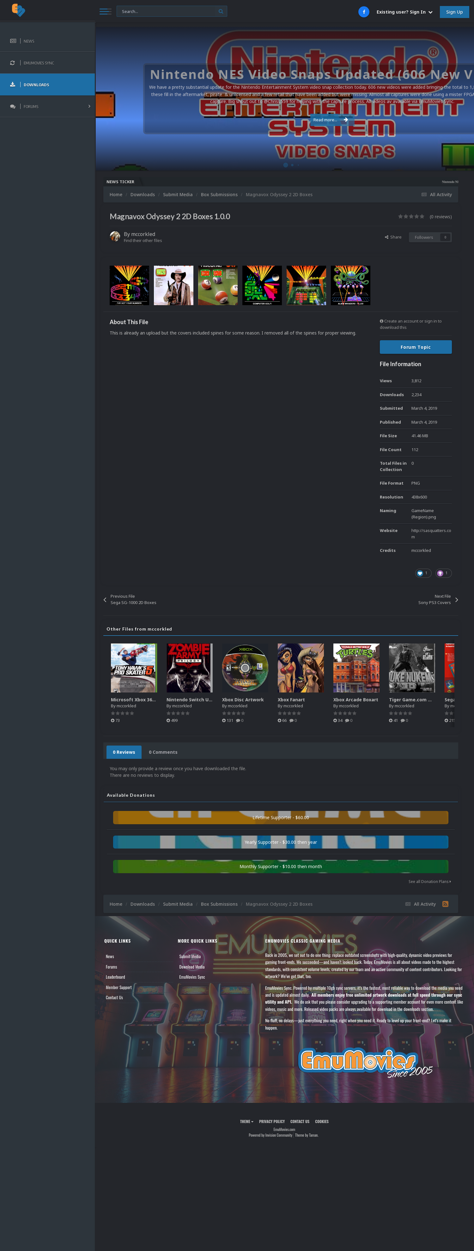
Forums (111, 967)
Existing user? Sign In (405, 12)
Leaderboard (115, 977)
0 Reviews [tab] (124, 752)
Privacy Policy (272, 1121)
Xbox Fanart (291, 700)
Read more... (283, 116)
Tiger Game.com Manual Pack (423, 700)
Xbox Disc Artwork (243, 700)
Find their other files (143, 240)
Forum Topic (416, 347)
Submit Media (190, 956)
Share (393, 237)
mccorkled (143, 234)
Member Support (119, 987)
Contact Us (114, 997)
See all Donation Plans (430, 881)
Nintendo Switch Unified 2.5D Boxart (208, 700)
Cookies (322, 1121)
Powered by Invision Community (270, 1135)
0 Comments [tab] (163, 752)
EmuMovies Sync (192, 977)
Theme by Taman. (307, 1135)
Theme (246, 1121)
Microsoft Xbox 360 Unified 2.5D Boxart (155, 700)
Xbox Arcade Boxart (355, 700)
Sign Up (454, 12)
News (110, 956)
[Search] (172, 11)
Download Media (192, 967)
